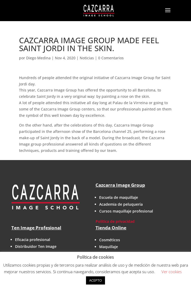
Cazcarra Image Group (120, 185)
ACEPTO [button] (95, 280)
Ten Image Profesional (36, 228)
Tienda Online (111, 228)
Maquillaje (108, 246)
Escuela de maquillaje (118, 197)
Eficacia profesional (32, 239)
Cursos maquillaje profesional (126, 211)
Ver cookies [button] (171, 271)
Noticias (87, 57)
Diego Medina (38, 57)
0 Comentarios (111, 57)
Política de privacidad (115, 221)
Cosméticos (109, 239)
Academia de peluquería (121, 204)
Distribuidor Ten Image (35, 246)
